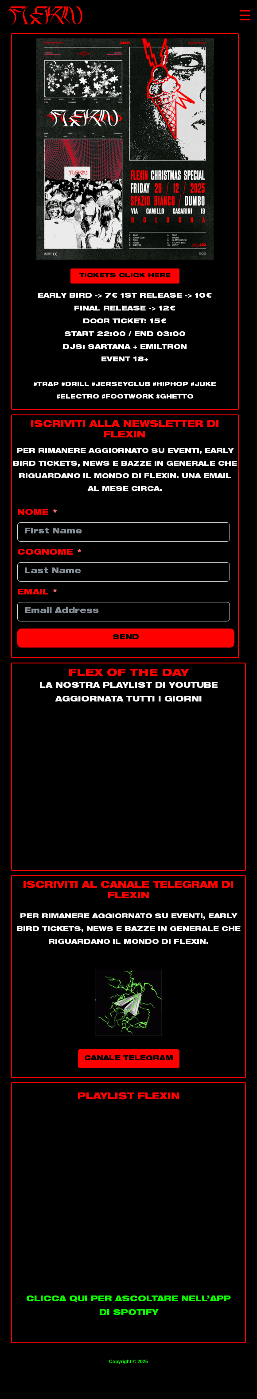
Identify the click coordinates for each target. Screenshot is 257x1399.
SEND (126, 637)
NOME (33, 513)
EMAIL (33, 593)
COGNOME (45, 553)
